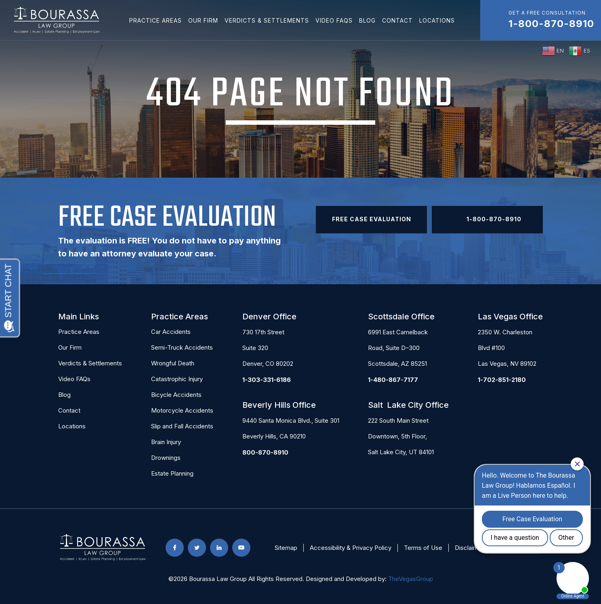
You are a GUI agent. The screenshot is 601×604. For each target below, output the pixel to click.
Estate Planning (172, 473)
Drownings (166, 457)
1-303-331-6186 (266, 380)
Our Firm (203, 20)
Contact (397, 20)
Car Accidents (171, 332)
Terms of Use (423, 548)
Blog (367, 20)
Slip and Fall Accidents (182, 426)
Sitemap (286, 548)
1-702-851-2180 (502, 380)
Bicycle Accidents (176, 394)
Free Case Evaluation (371, 219)
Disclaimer (469, 548)
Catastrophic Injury (177, 379)
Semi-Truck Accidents (182, 347)
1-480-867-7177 (393, 380)
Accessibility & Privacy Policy (350, 548)
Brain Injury (166, 442)
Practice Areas (155, 20)
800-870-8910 (265, 452)
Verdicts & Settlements (267, 20)
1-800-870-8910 (487, 219)
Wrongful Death (172, 363)
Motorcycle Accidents (182, 410)
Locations (437, 20)
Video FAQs (334, 20)
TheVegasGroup (410, 579)
